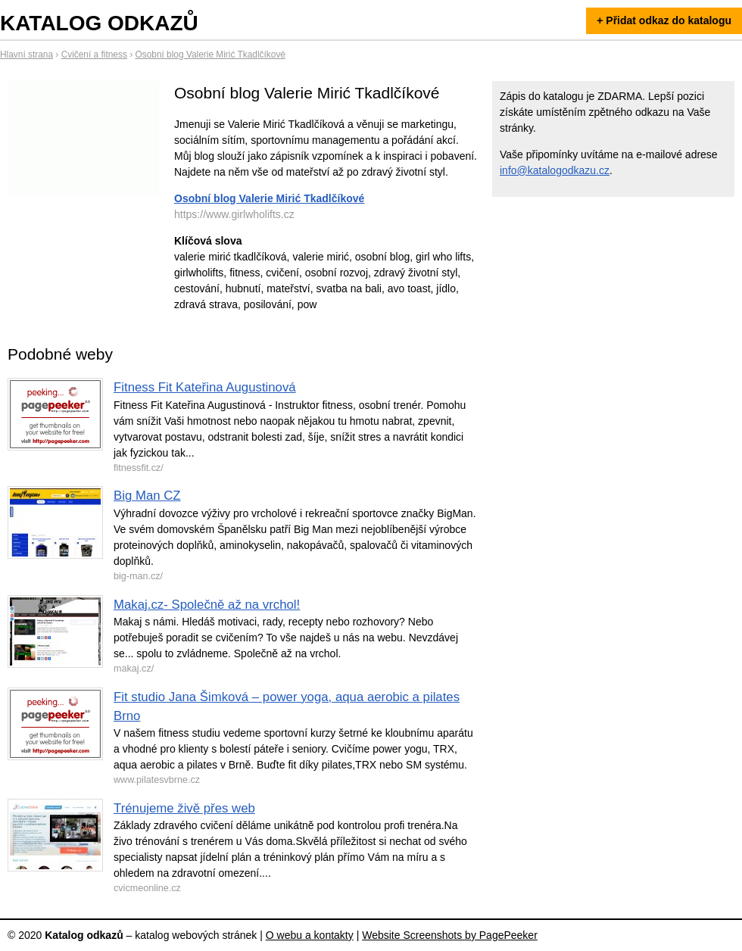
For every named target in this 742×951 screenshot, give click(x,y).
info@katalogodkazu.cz (555, 170)
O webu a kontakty (310, 935)
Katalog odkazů (99, 23)
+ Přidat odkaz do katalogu (664, 20)
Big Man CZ (147, 495)
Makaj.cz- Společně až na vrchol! (207, 604)
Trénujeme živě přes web (184, 808)
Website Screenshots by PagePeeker (450, 935)
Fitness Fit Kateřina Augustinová (205, 387)
